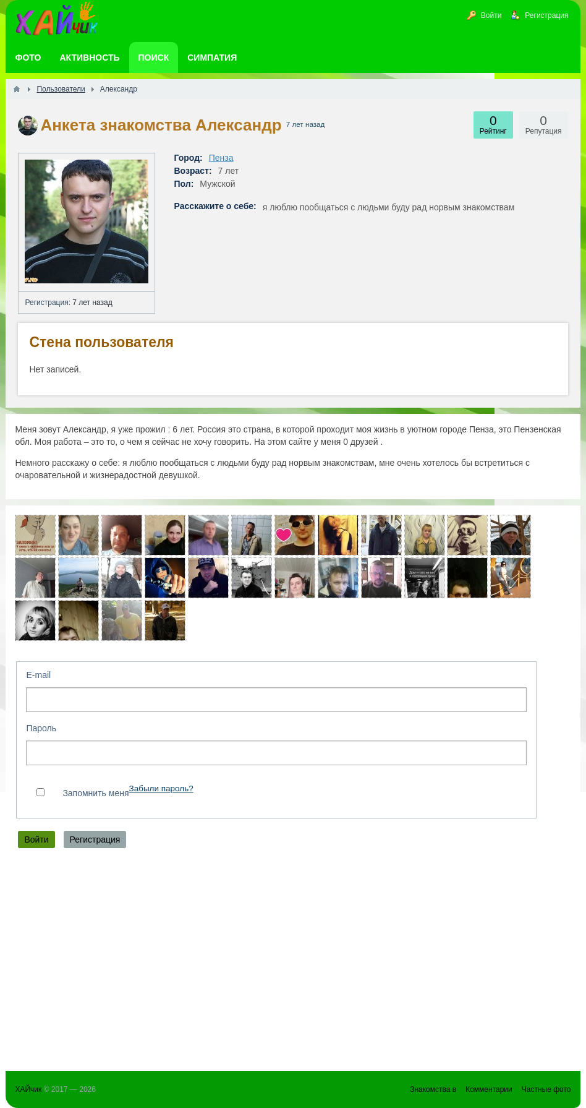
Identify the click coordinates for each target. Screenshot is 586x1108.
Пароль (41, 728)
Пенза (221, 158)
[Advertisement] (293, 962)
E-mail (38, 675)
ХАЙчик (28, 1089)
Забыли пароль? (161, 788)
